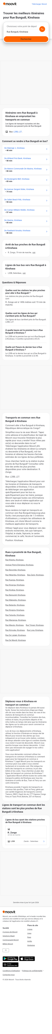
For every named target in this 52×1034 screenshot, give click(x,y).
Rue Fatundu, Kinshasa (14, 615)
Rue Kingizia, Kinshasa (14, 610)
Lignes (29, 929)
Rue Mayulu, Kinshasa (14, 625)
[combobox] (26, 27)
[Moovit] (9, 4)
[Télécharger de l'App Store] (26, 958)
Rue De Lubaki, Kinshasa (15, 635)
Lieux (29, 933)
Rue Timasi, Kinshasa (35, 625)
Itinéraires (31, 945)
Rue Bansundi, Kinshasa (15, 595)
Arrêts (29, 941)
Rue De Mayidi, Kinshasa (15, 640)
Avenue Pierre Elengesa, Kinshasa (19, 565)
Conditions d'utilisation (11, 971)
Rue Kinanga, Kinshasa (14, 585)
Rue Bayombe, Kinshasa (15, 570)
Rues (29, 937)
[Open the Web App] (10, 964)
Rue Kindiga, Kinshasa (14, 590)
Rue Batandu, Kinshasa (14, 605)
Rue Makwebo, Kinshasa (15, 600)
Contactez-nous (9, 975)
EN (6, 950)
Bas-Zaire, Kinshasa (35, 575)
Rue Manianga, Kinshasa (15, 620)
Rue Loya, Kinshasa (35, 630)
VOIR (33, 252)
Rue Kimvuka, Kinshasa (15, 630)
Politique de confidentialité (32, 971)
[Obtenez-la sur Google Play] (10, 958)
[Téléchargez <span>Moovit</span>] (39, 4)
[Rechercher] (26, 39)
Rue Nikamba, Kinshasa (15, 575)
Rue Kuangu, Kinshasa (14, 580)
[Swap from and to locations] (42, 29)
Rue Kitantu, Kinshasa (14, 560)
